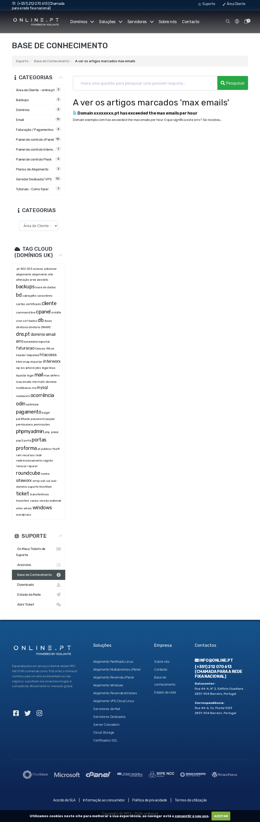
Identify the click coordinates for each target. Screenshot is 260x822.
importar (36, 361)
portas (39, 440)
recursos (28, 455)
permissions (24, 424)
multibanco (23, 388)
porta (27, 440)
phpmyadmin (30, 431)
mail (39, 375)
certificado (33, 304)
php (47, 432)
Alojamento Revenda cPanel (113, 677)
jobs (38, 368)
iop (18, 368)
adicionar (50, 269)
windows (42, 507)
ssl (48, 481)
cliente (49, 303)
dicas (48, 321)
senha (45, 474)
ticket (22, 494)
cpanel (43, 312)
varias (34, 500)
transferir (22, 500)
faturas (40, 348)
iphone (30, 368)
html (19, 361)
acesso (38, 269)
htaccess (48, 354)
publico (46, 449)
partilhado (23, 419)
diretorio (34, 327)
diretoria (22, 327)
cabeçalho (29, 295)
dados (32, 321)
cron (19, 321)
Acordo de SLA (64, 800)
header (21, 355)
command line (25, 312)
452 (23, 269)
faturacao (25, 348)
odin (20, 404)
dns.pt (23, 334)
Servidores (140, 21)
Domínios (81, 21)
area (33, 279)
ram (19, 455)
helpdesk (33, 355)
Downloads (38, 585)
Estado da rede (165, 692)
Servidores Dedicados (109, 717)
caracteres (45, 295)
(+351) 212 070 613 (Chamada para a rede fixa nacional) (38, 6)
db (40, 320)
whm (19, 508)
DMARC (46, 327)
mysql (42, 387)
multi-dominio (47, 382)
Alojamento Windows (108, 685)
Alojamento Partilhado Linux (113, 661)
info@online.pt (214, 660)
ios (23, 368)
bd (19, 295)
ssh (42, 481)
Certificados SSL (105, 740)
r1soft (56, 449)
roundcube (28, 473)
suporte (33, 486)
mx (34, 388)
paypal (50, 419)
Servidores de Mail (106, 709)
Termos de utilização (191, 800)
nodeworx (23, 396)
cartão (20, 304)
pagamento (28, 412)
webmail (55, 500)
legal (45, 368)
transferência (39, 494)
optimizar (32, 404)
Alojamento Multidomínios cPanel (117, 669)
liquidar (21, 375)
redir (39, 455)
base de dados (45, 287)
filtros (50, 348)
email (51, 334)
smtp (36, 481)
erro (19, 341)
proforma (26, 448)
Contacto (190, 21)
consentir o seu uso (191, 816)
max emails (23, 382)
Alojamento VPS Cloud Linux (113, 701)
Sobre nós (167, 21)
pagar (46, 412)
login (30, 375)
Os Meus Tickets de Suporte (38, 551)
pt (39, 449)
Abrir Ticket (38, 605)
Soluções (110, 21)
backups (25, 286)
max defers (51, 375)
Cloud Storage (103, 732)
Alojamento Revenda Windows (115, 693)
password (38, 419)
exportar (44, 341)
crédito (56, 312)
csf (25, 321)
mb (34, 382)
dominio (38, 334)
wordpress (23, 514)
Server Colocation (106, 724)
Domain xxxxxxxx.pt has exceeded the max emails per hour (135, 113)
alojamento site (42, 274)
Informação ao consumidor (104, 800)
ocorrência (42, 395)
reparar (32, 466)
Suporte (206, 4)
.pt (18, 269)
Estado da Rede (38, 595)
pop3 (19, 440)
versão (44, 500)
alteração (22, 279)
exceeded (31, 341)
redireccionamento (29, 460)
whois (28, 508)
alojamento (23, 274)
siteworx (24, 480)
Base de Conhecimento (51, 61)
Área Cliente (234, 4)
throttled (45, 486)
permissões (42, 424)
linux (52, 368)
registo (48, 460)
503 (29, 269)
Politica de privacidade (149, 800)
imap (26, 361)
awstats (42, 279)
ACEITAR (221, 816)
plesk (54, 432)
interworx (52, 361)
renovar (21, 466)
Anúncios (38, 565)
